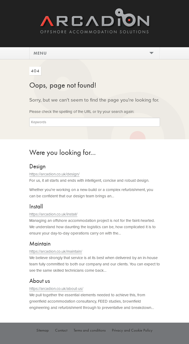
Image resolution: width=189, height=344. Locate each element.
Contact (61, 330)
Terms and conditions (90, 330)
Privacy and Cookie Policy (132, 330)
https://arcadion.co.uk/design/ (54, 174)
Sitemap (42, 330)
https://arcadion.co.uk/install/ (53, 214)
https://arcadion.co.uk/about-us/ (56, 288)
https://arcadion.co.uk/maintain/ (55, 251)
